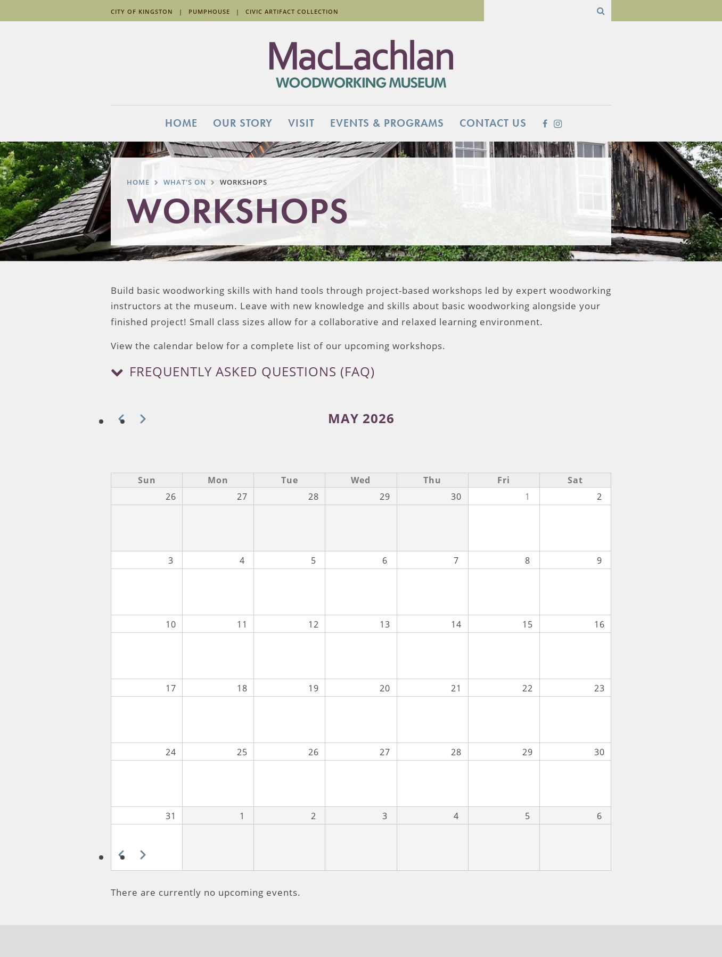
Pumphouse (209, 11)
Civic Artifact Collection (292, 11)
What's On (184, 182)
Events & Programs (387, 123)
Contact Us (493, 123)
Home (181, 123)
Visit (301, 123)
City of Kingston (142, 11)
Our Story (243, 123)
